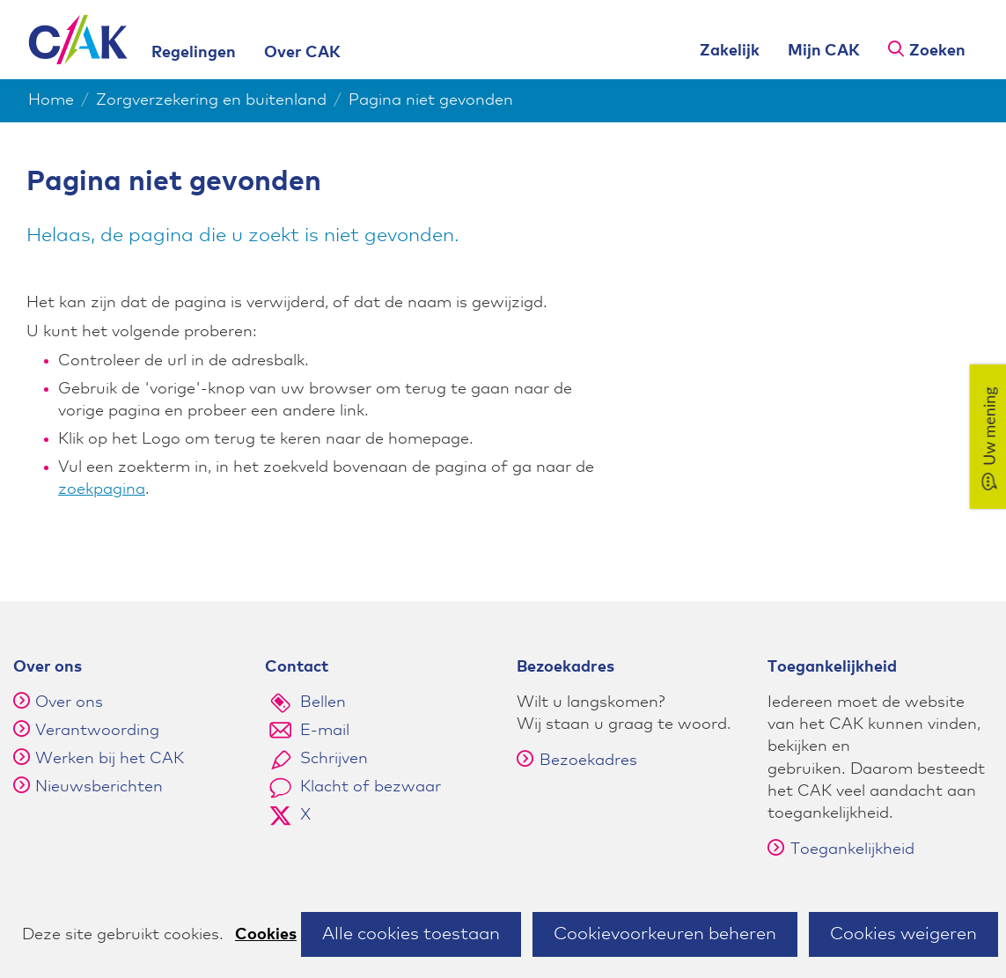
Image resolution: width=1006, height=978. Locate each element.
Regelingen (193, 53)
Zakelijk (730, 51)
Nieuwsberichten (99, 787)
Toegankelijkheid (840, 849)
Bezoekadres (577, 760)
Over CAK (302, 53)
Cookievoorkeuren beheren (665, 934)
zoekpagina (101, 489)
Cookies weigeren (903, 934)
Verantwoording (97, 731)
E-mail (324, 731)
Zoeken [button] (937, 51)
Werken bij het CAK (109, 759)
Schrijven (334, 759)
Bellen (323, 702)
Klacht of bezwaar (370, 787)
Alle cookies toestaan (411, 934)
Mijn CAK (824, 51)
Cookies (266, 935)
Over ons (69, 702)
